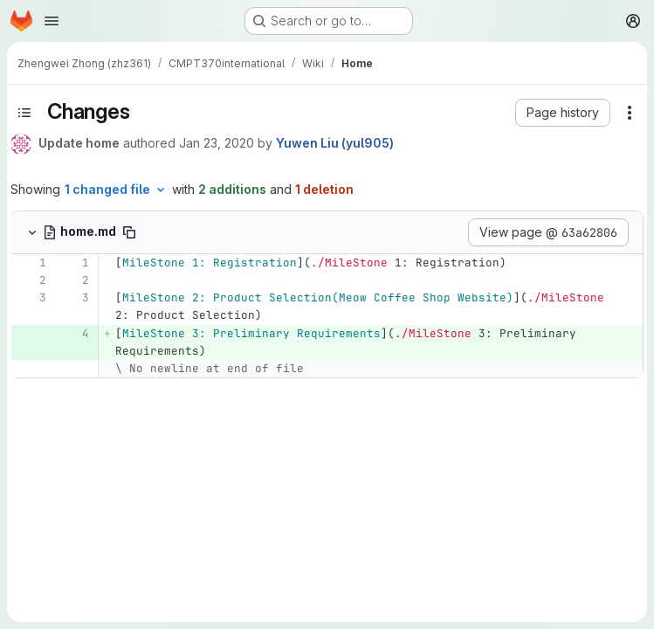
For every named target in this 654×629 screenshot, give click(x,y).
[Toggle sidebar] (24, 113)
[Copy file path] (129, 232)
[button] (562, 113)
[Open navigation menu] (51, 21)
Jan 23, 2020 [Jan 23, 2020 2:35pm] (216, 142)
